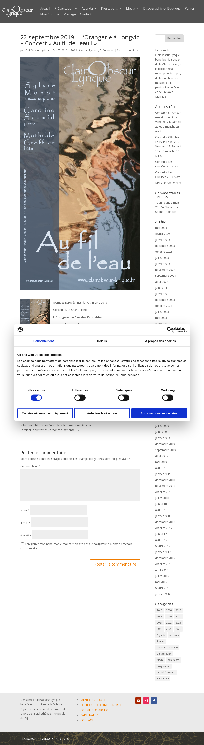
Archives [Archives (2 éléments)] (174, 635)
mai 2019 (161, 462)
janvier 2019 (163, 474)
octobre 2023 (163, 305)
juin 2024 (161, 288)
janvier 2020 (163, 438)
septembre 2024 (165, 275)
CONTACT (87, 720)
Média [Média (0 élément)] (160, 660)
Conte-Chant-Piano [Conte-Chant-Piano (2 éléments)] (167, 647)
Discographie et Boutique (162, 9)
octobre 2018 (163, 492)
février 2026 (162, 234)
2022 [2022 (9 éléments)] (169, 622)
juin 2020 (161, 432)
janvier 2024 (163, 294)
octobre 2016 (163, 564)
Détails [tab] (102, 340)
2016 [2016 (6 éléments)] (169, 610)
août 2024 (161, 281)
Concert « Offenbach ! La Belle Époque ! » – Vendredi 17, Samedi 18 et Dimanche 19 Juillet (169, 146)
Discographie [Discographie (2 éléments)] (164, 653)
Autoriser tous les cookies (159, 413)
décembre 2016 (165, 558)
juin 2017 (161, 534)
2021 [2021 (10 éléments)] (159, 622)
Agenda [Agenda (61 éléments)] (161, 635)
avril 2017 (161, 540)
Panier (189, 9)
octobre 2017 (163, 528)
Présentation (63, 9)
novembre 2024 (165, 270)
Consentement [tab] (43, 340)
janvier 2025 (163, 264)
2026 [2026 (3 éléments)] (178, 629)
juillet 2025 (162, 258)
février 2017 (162, 546)
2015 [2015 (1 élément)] (159, 610)
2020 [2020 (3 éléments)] (178, 616)
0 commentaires (127, 50)
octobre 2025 (163, 251)
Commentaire (30, 466)
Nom (24, 510)
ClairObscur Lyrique (37, 50)
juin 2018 (161, 504)
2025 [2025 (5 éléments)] (169, 629)
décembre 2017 (165, 522)
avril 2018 (161, 510)
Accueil (45, 9)
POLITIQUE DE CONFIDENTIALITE (102, 705)
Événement (107, 50)
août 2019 (161, 456)
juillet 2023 (162, 312)
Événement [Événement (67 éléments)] (163, 678)
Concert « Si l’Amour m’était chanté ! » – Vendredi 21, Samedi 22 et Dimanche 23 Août (168, 122)
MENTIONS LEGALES (93, 700)
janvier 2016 (163, 594)
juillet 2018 (162, 498)
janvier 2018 (163, 516)
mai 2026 (161, 227)
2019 (74, 50)
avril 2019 (161, 468)
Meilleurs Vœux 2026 (168, 183)
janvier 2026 (163, 240)
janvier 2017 (163, 552)
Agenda (87, 9)
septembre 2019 (165, 450)
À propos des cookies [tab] (160, 340)
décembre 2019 (165, 444)
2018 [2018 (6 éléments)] (159, 616)
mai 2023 (161, 318)
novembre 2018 (165, 486)
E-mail (25, 522)
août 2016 (161, 570)
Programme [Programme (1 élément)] (163, 666)
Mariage (70, 14)
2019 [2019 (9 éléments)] (169, 616)
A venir (83, 50)
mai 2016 (161, 582)
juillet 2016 (162, 576)
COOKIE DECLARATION (95, 710)
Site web (25, 534)
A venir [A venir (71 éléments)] (160, 641)
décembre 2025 (165, 246)
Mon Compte (49, 14)
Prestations (109, 9)
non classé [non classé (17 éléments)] (173, 660)
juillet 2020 (162, 426)
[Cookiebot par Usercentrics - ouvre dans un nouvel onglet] (170, 329)
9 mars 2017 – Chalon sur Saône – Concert (167, 207)
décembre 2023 (165, 300)
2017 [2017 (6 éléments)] (178, 610)
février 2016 (162, 588)
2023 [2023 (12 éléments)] (178, 622)
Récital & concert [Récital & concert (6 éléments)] (166, 672)
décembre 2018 (165, 480)
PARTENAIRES (89, 715)
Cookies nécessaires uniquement (45, 413)
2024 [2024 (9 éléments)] (159, 629)
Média (130, 9)
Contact (85, 14)
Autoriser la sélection (102, 413)
